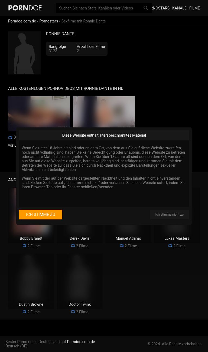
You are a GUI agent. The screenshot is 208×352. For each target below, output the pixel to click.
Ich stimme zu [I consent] (40, 214)
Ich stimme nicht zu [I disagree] (169, 214)
